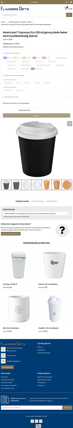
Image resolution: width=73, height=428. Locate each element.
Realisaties (4, 377)
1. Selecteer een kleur (11, 53)
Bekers (30, 22)
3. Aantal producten (10, 97)
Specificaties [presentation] (51, 201)
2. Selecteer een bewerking (13, 75)
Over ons (40, 347)
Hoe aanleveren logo (7, 389)
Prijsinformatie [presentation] (22, 201)
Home (3, 22)
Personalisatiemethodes (9, 386)
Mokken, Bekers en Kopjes (17, 22)
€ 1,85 (42, 287)
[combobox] (33, 15)
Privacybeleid (41, 383)
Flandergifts (34, 2)
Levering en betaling (7, 380)
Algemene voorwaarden (44, 377)
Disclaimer (40, 386)
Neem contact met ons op (10, 234)
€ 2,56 (7, 287)
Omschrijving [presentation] (37, 201)
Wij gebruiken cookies (44, 380)
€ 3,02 (7, 331)
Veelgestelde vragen (43, 353)
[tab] (22, 201)
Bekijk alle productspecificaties (13, 47)
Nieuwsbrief (41, 350)
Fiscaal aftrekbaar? (7, 383)
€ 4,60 (42, 331)
